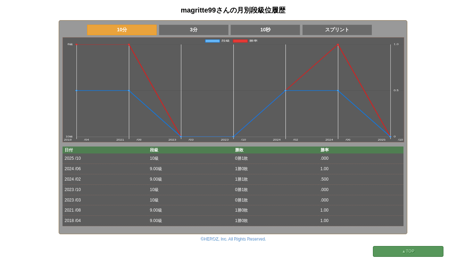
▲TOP (408, 251)
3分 (194, 29)
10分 (122, 29)
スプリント (337, 29)
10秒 (265, 29)
